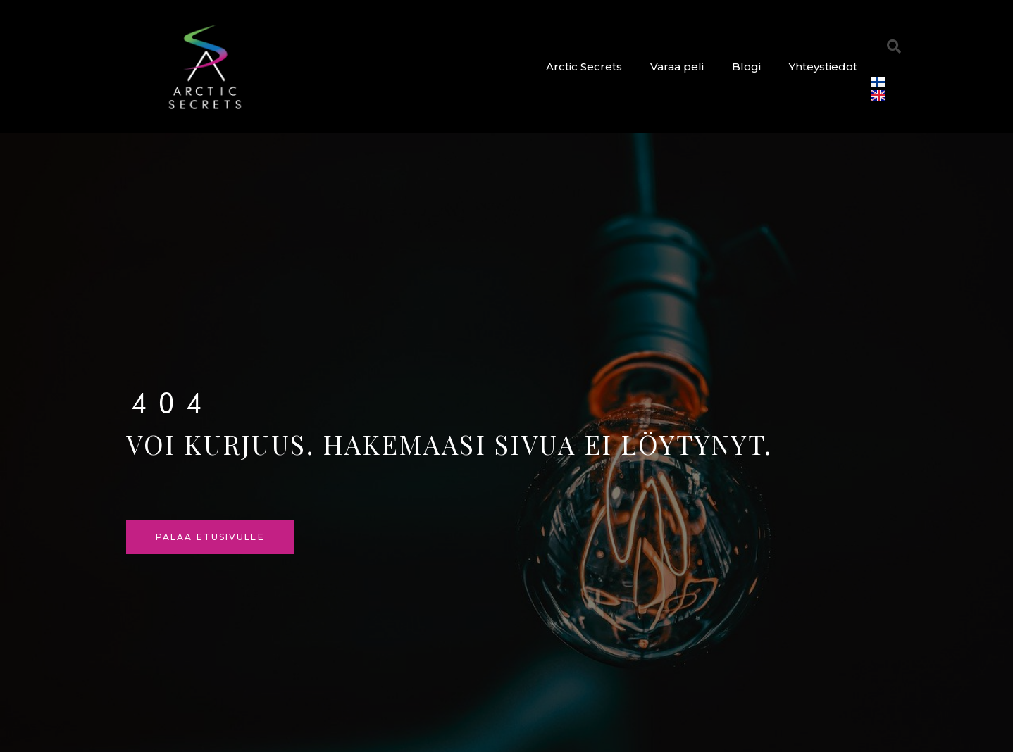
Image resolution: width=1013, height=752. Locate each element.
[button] (894, 46)
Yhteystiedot (823, 66)
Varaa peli (677, 66)
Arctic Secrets (584, 66)
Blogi (746, 66)
